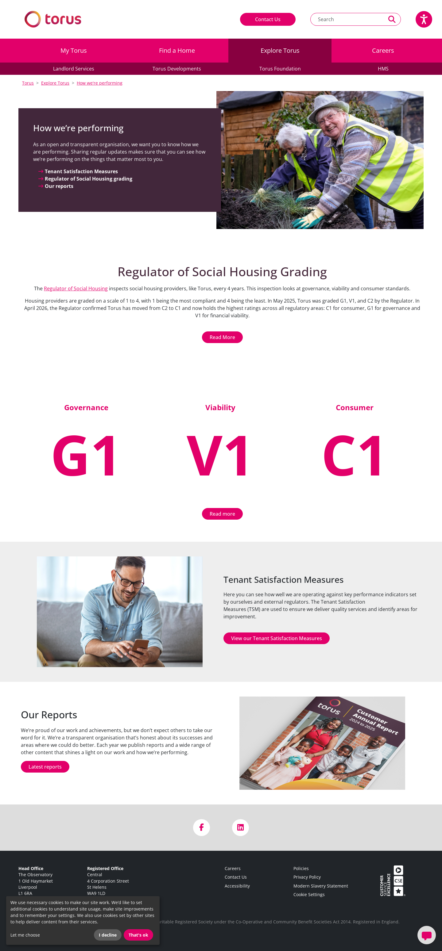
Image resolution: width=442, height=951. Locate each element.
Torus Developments (177, 68)
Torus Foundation (280, 68)
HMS (383, 68)
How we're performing (99, 83)
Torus (28, 83)
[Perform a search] (392, 19)
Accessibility (237, 886)
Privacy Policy (307, 877)
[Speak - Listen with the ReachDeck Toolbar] (424, 19)
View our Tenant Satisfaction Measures (276, 638)
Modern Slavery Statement (320, 886)
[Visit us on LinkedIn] (240, 827)
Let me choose (25, 935)
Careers (383, 50)
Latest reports (45, 766)
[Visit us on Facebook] (201, 827)
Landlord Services (73, 68)
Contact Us (268, 19)
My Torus (73, 50)
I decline (108, 935)
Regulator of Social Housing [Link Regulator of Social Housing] (76, 288)
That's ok (138, 935)
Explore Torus (280, 50)
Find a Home (177, 50)
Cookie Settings (309, 894)
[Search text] (347, 19)
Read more (222, 513)
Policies (301, 868)
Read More (222, 337)
